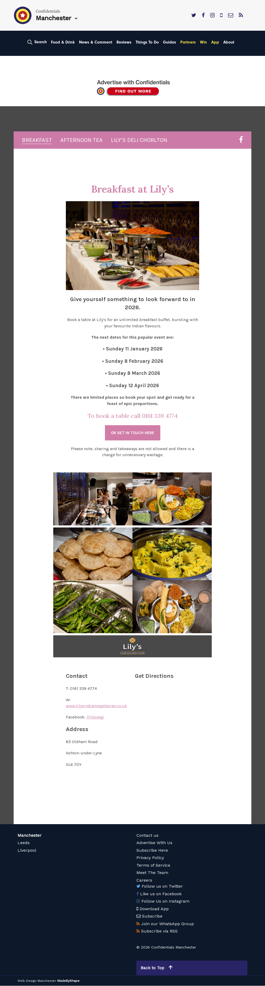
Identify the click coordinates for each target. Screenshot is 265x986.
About (228, 42)
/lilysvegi (95, 717)
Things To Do (147, 42)
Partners (188, 42)
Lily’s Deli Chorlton (139, 140)
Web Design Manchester (37, 981)
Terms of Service (153, 865)
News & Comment (95, 42)
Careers (144, 880)
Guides (169, 42)
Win (203, 42)
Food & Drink (63, 42)
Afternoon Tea (81, 140)
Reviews (123, 42)
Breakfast (37, 140)
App (215, 42)
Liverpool (27, 850)
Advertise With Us (154, 842)
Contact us (147, 835)
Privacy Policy (150, 857)
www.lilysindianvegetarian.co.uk (96, 705)
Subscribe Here (152, 850)
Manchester (29, 835)
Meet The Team (152, 872)
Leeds (24, 842)
